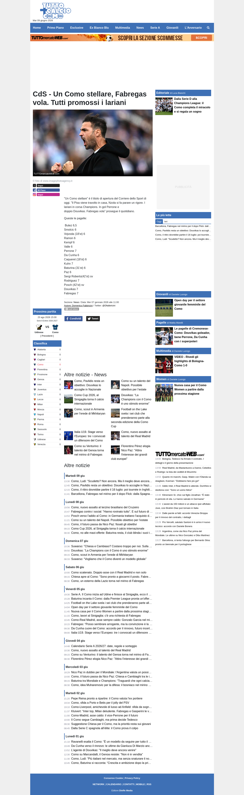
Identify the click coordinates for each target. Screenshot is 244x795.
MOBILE (140, 784)
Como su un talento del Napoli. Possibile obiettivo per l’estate (135, 385)
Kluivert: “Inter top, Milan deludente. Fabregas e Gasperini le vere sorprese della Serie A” (127, 711)
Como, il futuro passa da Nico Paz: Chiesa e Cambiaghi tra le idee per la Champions (124, 676)
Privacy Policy (132, 778)
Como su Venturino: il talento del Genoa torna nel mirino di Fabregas (89, 450)
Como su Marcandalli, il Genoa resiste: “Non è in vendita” (107, 754)
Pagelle (161, 322)
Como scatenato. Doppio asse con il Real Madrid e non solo (108, 572)
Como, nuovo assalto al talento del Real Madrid (101, 650)
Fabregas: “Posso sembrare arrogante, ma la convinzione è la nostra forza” (118, 624)
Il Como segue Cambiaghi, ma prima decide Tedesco (104, 719)
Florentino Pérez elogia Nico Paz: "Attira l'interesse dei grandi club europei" (118, 658)
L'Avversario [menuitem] (193, 27)
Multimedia (163, 350)
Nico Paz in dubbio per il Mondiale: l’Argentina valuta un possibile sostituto (117, 672)
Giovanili (162, 294)
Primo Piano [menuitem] (55, 27)
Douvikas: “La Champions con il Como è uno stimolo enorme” (136, 399)
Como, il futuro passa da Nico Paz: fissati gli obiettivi (104, 524)
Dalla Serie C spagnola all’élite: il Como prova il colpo (104, 728)
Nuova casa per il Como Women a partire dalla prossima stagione (112, 611)
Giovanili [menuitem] (172, 27)
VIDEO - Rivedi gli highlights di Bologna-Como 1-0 (189, 361)
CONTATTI (128, 784)
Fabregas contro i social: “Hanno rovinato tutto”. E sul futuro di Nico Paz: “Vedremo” (123, 511)
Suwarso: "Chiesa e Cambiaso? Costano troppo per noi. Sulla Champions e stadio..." (124, 546)
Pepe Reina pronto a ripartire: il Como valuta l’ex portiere (106, 698)
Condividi (73, 318)
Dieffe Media (126, 790)
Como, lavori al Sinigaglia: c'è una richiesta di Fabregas (106, 615)
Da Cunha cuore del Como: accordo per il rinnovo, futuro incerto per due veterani (122, 628)
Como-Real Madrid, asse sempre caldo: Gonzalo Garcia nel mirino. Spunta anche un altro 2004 (131, 619)
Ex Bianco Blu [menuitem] (99, 27)
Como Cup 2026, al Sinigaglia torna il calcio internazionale (89, 399)
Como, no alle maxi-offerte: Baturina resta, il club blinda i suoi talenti (113, 532)
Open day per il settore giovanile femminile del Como (104, 607)
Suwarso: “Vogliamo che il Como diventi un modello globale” (108, 558)
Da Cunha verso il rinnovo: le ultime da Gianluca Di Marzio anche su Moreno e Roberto (125, 745)
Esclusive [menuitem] (76, 27)
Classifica (40, 343)
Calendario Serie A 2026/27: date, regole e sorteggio (104, 646)
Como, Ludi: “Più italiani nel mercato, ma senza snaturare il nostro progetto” (118, 758)
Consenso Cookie (113, 778)
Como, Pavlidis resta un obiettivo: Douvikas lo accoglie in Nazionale (89, 385)
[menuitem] (208, 27)
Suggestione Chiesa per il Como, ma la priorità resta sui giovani (111, 723)
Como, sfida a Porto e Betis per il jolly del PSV (100, 702)
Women (161, 379)
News (76, 302)
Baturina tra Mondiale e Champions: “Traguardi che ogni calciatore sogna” (117, 680)
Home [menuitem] (37, 27)
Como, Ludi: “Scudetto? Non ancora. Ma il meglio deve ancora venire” (115, 481)
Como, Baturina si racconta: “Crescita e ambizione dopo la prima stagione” (117, 762)
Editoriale (162, 92)
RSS (149, 784)
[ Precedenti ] (47, 335)
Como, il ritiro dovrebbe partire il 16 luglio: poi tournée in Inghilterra (113, 489)
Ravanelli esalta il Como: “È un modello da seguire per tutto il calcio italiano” (118, 741)
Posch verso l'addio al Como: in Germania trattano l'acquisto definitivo (115, 515)
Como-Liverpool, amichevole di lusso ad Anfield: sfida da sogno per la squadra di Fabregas (128, 706)
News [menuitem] (140, 27)
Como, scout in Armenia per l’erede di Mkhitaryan (102, 554)
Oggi (159, 221)
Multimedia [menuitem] (122, 27)
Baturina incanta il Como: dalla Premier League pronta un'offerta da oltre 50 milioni (123, 598)
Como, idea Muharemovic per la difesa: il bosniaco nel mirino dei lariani (115, 685)
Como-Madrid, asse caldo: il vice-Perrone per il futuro (104, 715)
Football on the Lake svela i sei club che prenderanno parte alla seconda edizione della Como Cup (130, 418)
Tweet (93, 318)
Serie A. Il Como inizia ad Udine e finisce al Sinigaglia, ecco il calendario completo (122, 594)
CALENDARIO (113, 784)
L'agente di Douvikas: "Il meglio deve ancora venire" (103, 750)
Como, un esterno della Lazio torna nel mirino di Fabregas (107, 580)
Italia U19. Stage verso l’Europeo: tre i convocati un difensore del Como (89, 436)
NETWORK (98, 784)
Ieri (165, 221)
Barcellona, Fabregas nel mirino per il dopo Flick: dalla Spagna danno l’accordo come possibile (130, 493)
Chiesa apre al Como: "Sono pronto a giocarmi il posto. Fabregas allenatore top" (121, 576)
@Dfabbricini (108, 305)
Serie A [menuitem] (155, 27)
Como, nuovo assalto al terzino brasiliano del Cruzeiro (105, 507)
